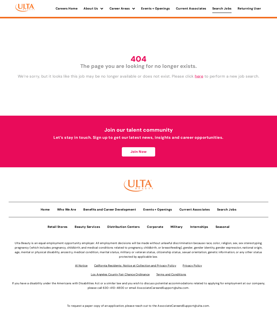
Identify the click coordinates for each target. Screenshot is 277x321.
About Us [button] (93, 8)
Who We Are (66, 209)
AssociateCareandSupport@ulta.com (162, 288)
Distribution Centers (123, 227)
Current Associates (191, 8)
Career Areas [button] (122, 8)
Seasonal (223, 227)
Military (177, 227)
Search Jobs (222, 8)
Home (45, 209)
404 (138, 59)
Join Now (138, 151)
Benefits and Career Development (109, 209)
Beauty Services (87, 227)
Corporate (155, 227)
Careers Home (66, 8)
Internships (199, 227)
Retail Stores (58, 227)
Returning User (249, 8)
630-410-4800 (113, 288)
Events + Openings (155, 8)
